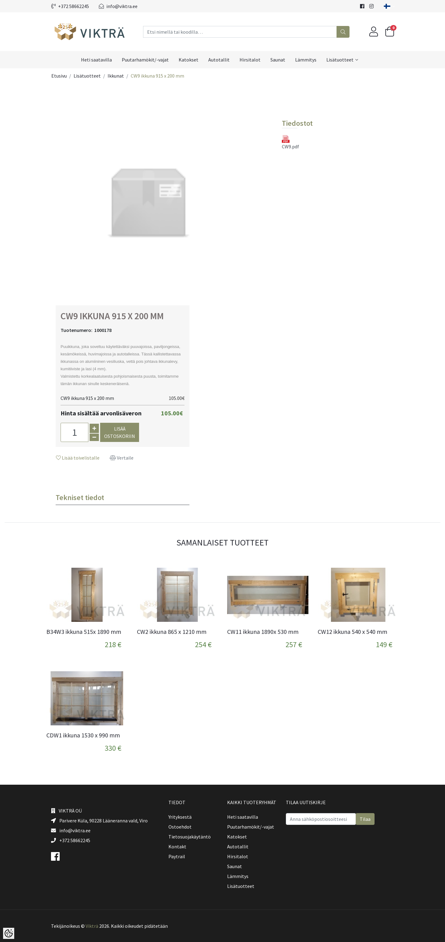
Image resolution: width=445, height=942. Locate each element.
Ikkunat (116, 76)
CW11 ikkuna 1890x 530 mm (263, 631)
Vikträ (92, 926)
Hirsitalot (250, 60)
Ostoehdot (180, 827)
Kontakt (177, 846)
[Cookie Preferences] (8, 933)
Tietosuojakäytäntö (189, 837)
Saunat (277, 60)
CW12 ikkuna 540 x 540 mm (352, 631)
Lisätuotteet (340, 60)
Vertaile (122, 458)
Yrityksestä (180, 817)
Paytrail (176, 856)
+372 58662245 (70, 6)
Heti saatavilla (96, 60)
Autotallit (219, 60)
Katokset (188, 60)
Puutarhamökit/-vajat (145, 60)
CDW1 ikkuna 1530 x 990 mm (83, 735)
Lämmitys (305, 60)
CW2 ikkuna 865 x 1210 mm (171, 631)
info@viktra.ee (118, 6)
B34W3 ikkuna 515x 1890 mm (83, 631)
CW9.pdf (290, 142)
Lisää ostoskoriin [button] (119, 432)
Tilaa (365, 819)
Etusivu (59, 76)
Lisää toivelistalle (78, 458)
